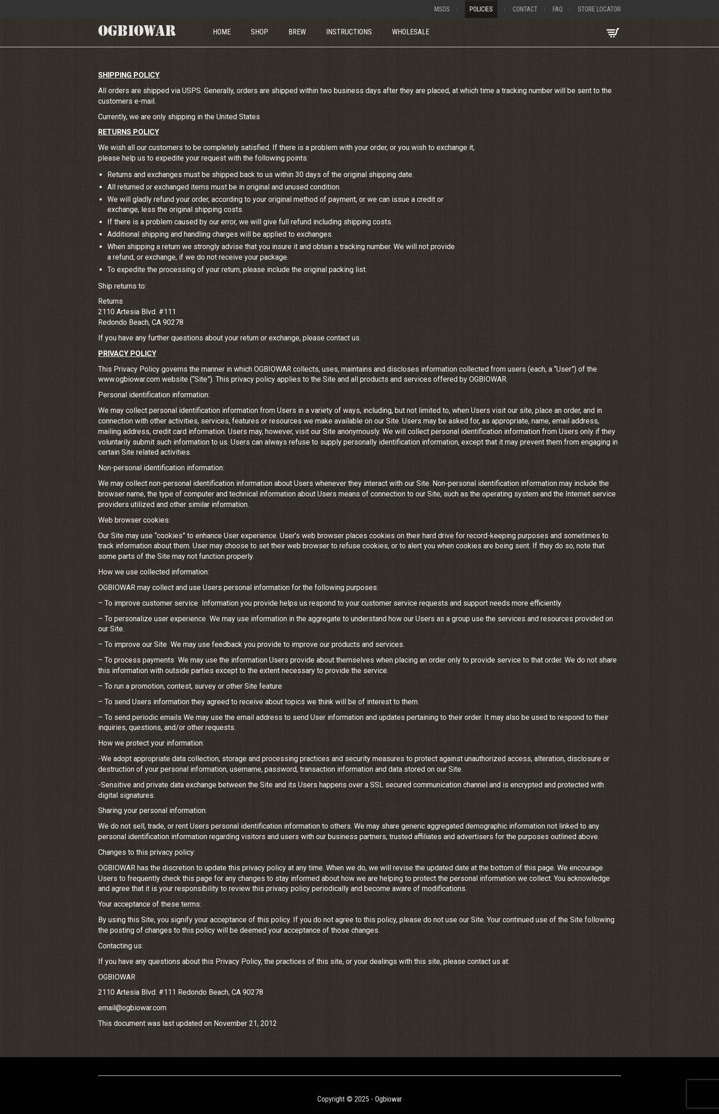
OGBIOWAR (137, 32)
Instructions (349, 32)
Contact (525, 9)
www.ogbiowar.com (129, 379)
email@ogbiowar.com (132, 1007)
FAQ (558, 9)
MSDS (442, 9)
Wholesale (410, 32)
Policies (481, 9)
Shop (259, 32)
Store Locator (599, 9)
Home (222, 32)
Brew (297, 32)
